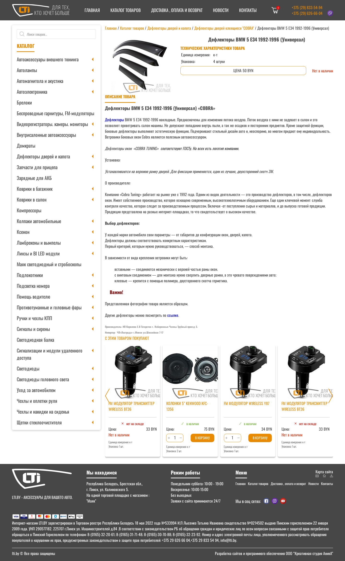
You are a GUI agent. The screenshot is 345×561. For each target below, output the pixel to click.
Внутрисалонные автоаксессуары (46, 134)
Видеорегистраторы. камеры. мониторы (52, 123)
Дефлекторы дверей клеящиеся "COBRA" (224, 28)
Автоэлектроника (32, 91)
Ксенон (23, 231)
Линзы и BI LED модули (38, 253)
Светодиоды (28, 368)
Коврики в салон (31, 199)
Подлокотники (30, 274)
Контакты (248, 10)
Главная (92, 10)
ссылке (172, 315)
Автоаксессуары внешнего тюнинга (48, 59)
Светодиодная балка (35, 339)
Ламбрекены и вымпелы (39, 242)
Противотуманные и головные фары (49, 307)
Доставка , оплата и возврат (176, 10)
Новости (221, 10)
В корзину (202, 437)
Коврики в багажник (34, 188)
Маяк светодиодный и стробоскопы (49, 264)
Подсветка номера (33, 285)
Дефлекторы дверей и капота (43, 156)
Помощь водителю (33, 296)
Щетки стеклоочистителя (39, 422)
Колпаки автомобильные (39, 221)
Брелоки (24, 102)
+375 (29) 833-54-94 (307, 7)
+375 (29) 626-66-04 (307, 13)
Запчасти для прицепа (37, 167)
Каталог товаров (125, 10)
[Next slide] (330, 395)
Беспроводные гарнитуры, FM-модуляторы (55, 113)
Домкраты (26, 145)
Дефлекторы (114, 119)
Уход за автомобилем (36, 389)
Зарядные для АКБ (34, 177)
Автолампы (27, 70)
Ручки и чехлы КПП (34, 318)
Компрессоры (29, 210)
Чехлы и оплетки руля (37, 400)
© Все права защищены (33, 553)
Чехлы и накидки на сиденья (43, 411)
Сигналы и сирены (33, 328)
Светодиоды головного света (43, 379)
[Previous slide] (107, 395)
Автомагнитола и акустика (40, 80)
